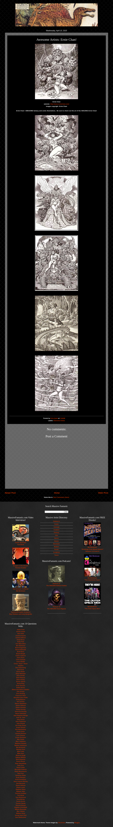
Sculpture (56, 552)
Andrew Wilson (21, 638)
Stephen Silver (20, 789)
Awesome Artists (59, 420)
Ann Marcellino (21, 643)
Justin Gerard (20, 727)
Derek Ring (20, 683)
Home (57, 493)
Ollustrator (61, 822)
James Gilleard (21, 705)
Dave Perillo (21, 675)
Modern (56, 547)
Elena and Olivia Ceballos (20, 689)
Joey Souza (21, 719)
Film (56, 535)
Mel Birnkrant (20, 747)
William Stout (20, 813)
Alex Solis (20, 633)
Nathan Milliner (21, 757)
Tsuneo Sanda (20, 803)
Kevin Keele (21, 731)
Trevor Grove (20, 801)
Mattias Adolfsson (21, 745)
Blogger (77, 822)
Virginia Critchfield (20, 807)
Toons (56, 555)
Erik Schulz (20, 691)
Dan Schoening (20, 667)
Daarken (21, 665)
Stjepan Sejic (20, 791)
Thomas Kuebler (20, 793)
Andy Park (20, 641)
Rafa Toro (20, 765)
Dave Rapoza (20, 677)
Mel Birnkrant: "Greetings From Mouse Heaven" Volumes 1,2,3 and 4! (92, 549)
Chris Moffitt (20, 661)
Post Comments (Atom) (61, 497)
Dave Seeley (20, 679)
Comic (56, 524)
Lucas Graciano (20, 737)
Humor (56, 541)
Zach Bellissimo (20, 817)
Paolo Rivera (20, 761)
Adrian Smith (20, 631)
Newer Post (10, 493)
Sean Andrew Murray (21, 781)
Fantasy (56, 532)
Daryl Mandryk (21, 673)
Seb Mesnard (20, 783)
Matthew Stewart (20, 743)
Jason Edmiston (20, 713)
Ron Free (21, 773)
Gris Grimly (20, 701)
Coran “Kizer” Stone (20, 663)
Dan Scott (20, 669)
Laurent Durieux (20, 733)
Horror (56, 538)
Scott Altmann (20, 777)
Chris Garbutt (20, 659)
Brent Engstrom (20, 647)
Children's (56, 521)
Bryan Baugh (20, 653)
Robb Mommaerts (21, 771)
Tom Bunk (20, 795)
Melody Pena (20, 749)
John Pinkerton (20, 721)
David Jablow (20, 681)
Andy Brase (21, 640)
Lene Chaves (20, 735)
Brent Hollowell (20, 649)
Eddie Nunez (20, 687)
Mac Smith (20, 739)
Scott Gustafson (20, 779)
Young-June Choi (20, 815)
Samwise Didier (20, 775)
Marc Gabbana (21, 741)
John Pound (21, 723)
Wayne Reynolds (20, 809)
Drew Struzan (20, 685)
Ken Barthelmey (20, 729)
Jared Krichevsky (21, 711)
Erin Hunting (20, 693)
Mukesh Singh (20, 755)
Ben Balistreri (20, 645)
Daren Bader (20, 671)
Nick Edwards (20, 759)
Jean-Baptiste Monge (20, 715)
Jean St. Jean (20, 717)
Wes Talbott (21, 811)
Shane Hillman (21, 785)
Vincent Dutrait (21, 805)
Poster (56, 549)
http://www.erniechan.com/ (59, 104)
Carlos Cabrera (21, 655)
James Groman (20, 707)
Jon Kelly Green (20, 725)
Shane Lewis (20, 787)
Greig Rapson (20, 699)
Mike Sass (20, 753)
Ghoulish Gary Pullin (21, 697)
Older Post (103, 493)
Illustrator (56, 544)
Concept (56, 527)
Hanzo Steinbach (20, 703)
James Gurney (21, 709)
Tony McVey (21, 799)
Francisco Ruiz (21, 695)
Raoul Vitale (21, 767)
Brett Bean (20, 651)
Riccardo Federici (21, 769)
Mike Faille (20, 751)
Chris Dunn (20, 657)
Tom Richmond (21, 797)
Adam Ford (20, 629)
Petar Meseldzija (20, 763)
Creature (56, 530)
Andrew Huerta (21, 636)
